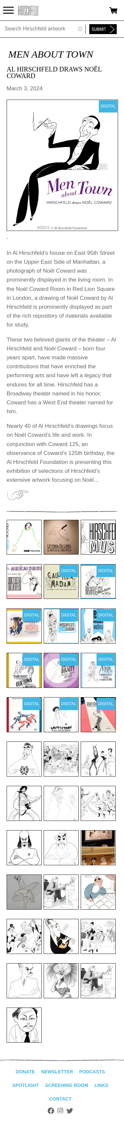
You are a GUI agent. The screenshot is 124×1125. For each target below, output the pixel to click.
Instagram (60, 1110)
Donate (25, 1071)
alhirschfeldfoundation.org (28, 11)
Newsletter (57, 1071)
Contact (60, 1099)
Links (101, 1085)
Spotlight (25, 1085)
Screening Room (66, 1085)
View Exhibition (17, 495)
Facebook (51, 1110)
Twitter (69, 1110)
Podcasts (92, 1071)
